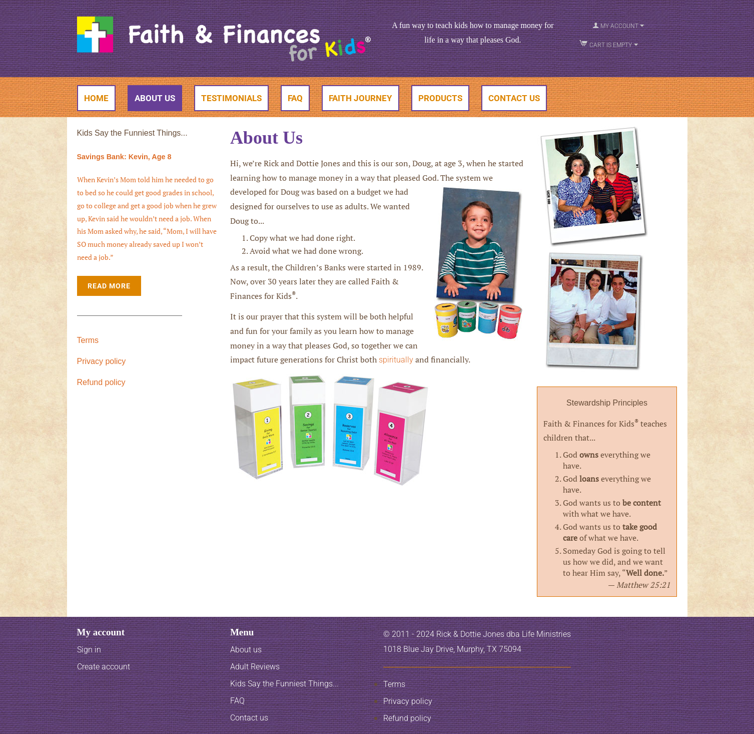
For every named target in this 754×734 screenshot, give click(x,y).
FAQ (295, 98)
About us (246, 649)
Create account (103, 666)
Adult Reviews (255, 666)
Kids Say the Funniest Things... (284, 683)
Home (96, 98)
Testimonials (231, 98)
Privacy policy (101, 361)
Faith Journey (360, 98)
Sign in (89, 649)
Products (440, 98)
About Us (155, 98)
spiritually (396, 359)
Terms (88, 340)
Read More (109, 286)
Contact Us (514, 98)
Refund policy (101, 382)
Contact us (249, 717)
